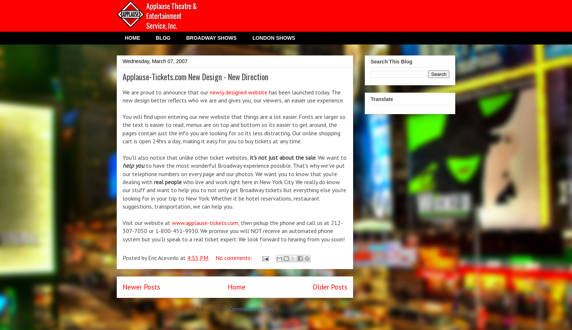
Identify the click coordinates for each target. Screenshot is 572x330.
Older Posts (330, 286)
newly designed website (238, 92)
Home (237, 286)
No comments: (235, 257)
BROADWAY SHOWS (211, 38)
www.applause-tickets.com (205, 222)
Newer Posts (141, 286)
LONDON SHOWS (273, 38)
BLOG (163, 38)
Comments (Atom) (251, 308)
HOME (132, 38)
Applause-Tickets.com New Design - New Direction (195, 76)
